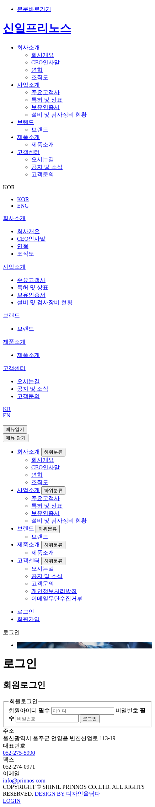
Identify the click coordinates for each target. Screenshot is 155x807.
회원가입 (28, 619)
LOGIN (12, 801)
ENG (23, 206)
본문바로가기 (34, 9)
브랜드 (25, 122)
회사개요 (42, 55)
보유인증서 (45, 107)
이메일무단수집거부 (56, 598)
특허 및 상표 (47, 100)
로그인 (25, 612)
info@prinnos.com (24, 780)
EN (6, 415)
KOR (23, 199)
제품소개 (28, 137)
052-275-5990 (19, 753)
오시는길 (42, 159)
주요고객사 (45, 92)
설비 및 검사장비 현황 (59, 115)
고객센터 (28, 152)
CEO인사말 (45, 62)
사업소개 (28, 85)
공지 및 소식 (47, 167)
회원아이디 (29, 710)
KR (7, 409)
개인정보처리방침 (54, 591)
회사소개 (28, 47)
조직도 (39, 77)
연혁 (37, 70)
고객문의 (42, 174)
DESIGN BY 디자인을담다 (67, 794)
